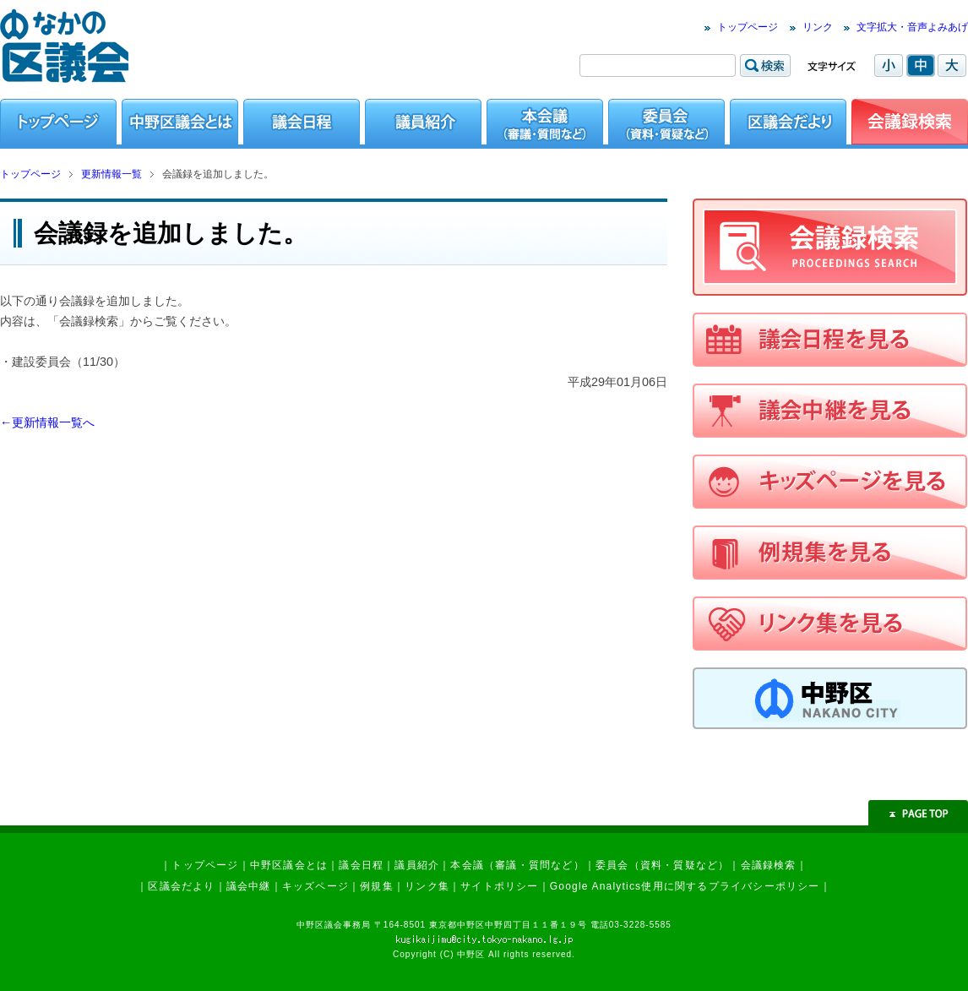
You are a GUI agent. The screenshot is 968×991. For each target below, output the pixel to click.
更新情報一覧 (111, 174)
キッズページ (315, 886)
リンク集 (427, 886)
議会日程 (361, 865)
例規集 (377, 886)
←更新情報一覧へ (47, 422)
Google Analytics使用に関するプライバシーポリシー (685, 886)
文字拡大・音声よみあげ (912, 27)
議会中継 (248, 886)
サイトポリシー (499, 886)
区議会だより (181, 886)
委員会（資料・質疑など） (662, 865)
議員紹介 (416, 865)
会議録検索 (769, 865)
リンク (817, 27)
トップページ (747, 27)
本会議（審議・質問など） (517, 865)
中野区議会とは (289, 865)
